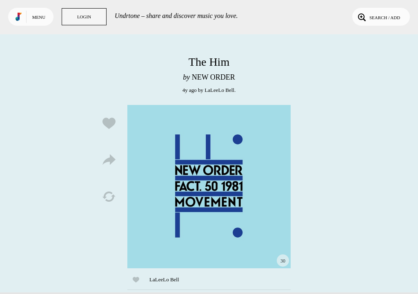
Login (84, 16)
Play (209, 186)
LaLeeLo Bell (219, 90)
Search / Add (378, 17)
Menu (38, 17)
